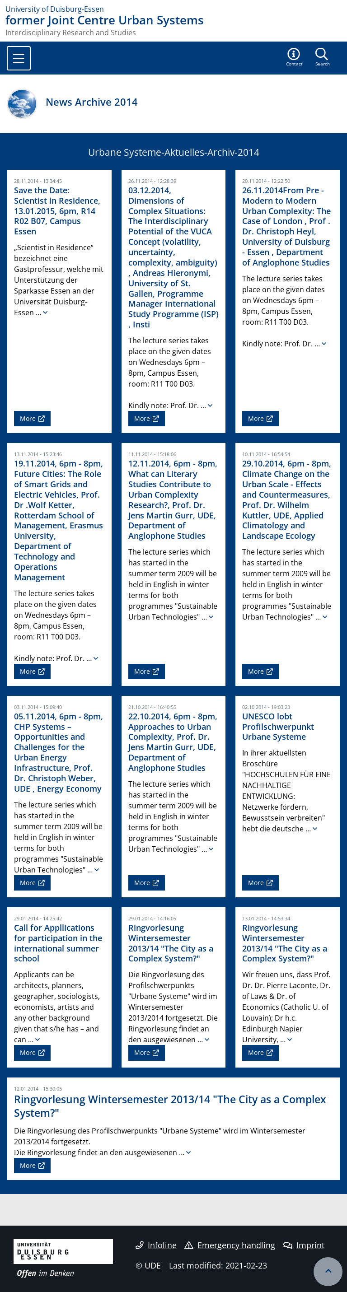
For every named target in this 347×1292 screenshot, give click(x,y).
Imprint (303, 1245)
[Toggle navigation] (19, 58)
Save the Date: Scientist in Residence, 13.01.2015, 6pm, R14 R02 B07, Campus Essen (57, 211)
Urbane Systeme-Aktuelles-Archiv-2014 (173, 152)
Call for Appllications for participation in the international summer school (58, 943)
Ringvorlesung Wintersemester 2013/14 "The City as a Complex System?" (170, 943)
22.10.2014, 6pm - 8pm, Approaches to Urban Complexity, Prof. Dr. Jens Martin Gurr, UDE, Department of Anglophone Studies (172, 742)
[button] (294, 58)
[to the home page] (173, 9)
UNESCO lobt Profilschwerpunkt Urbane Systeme (278, 726)
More (28, 418)
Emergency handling (229, 1245)
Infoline (156, 1245)
